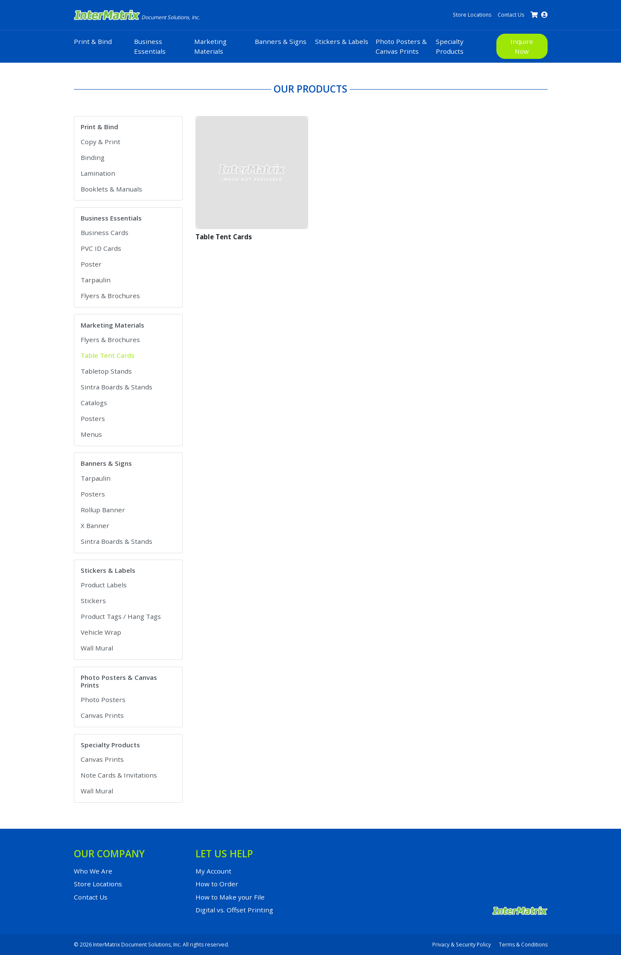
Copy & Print (100, 141)
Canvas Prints (102, 715)
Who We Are (93, 871)
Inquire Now (521, 46)
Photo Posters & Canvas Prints (401, 46)
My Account (213, 871)
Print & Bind (93, 41)
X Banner (95, 525)
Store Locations (472, 14)
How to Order (216, 884)
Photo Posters (103, 699)
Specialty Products (450, 46)
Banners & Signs (280, 41)
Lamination (98, 173)
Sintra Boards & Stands (116, 387)
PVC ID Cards (101, 248)
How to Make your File (230, 897)
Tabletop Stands (106, 371)
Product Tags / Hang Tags (121, 616)
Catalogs (94, 402)
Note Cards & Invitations (119, 775)
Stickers (93, 600)
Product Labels (104, 585)
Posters (93, 418)
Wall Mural (97, 648)
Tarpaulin (96, 280)
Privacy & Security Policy (461, 944)
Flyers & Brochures (110, 295)
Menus (91, 434)
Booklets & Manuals (111, 189)
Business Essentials (150, 46)
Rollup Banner (103, 509)
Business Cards (104, 232)
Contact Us (511, 14)
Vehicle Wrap (101, 632)
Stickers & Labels (341, 41)
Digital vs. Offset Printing (234, 910)
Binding (93, 157)
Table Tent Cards (107, 355)
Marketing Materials (210, 46)
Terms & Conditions (523, 944)
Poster (91, 264)
